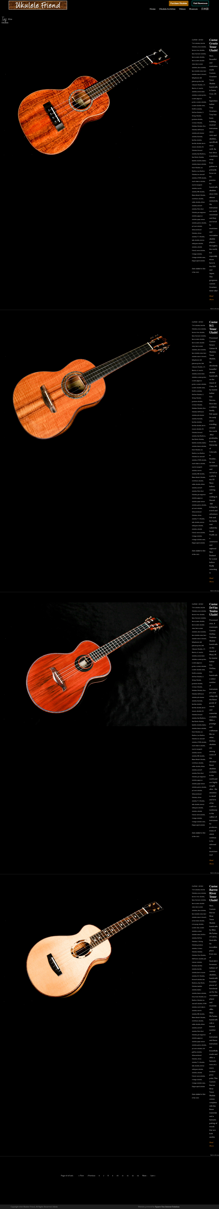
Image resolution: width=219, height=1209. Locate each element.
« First (81, 1176)
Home (152, 9)
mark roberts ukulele (198, 181)
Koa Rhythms (201, 154)
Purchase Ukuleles (178, 3)
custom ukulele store (198, 105)
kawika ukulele (196, 143)
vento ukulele (200, 250)
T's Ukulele (200, 236)
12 (127, 1176)
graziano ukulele (197, 119)
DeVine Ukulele (197, 112)
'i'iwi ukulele (196, 43)
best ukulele (202, 67)
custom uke (195, 927)
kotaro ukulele (201, 164)
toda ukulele (195, 240)
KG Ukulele (201, 976)
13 (133, 1176)
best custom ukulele (198, 57)
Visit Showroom (200, 3)
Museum (193, 9)
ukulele (194, 247)
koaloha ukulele (197, 160)
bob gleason (195, 78)
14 (138, 1176)
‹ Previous (91, 1176)
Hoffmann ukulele (198, 959)
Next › (144, 1176)
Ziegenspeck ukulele (198, 261)
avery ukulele (201, 47)
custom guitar (201, 95)
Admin (55, 1207)
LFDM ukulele (201, 178)
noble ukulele (196, 202)
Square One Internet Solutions (167, 1207)
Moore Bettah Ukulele (198, 195)
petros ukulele (201, 223)
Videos (182, 9)
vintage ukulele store (198, 257)
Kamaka (199, 136)
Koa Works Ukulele (198, 157)
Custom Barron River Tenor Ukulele (214, 893)
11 (122, 1176)
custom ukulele (201, 102)
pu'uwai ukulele (197, 226)
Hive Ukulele (201, 955)
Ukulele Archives (167, 9)
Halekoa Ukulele (197, 126)
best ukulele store (197, 71)
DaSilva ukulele (197, 109)
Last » (152, 1176)
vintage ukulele (197, 254)
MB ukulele (200, 191)
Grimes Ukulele (197, 123)
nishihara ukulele (197, 198)
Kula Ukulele (196, 167)
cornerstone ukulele (198, 921)
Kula (193, 997)
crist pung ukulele (197, 924)
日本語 (205, 9)
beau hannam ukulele (199, 54)
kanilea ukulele (197, 140)
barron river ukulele (198, 50)
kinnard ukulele (197, 979)
